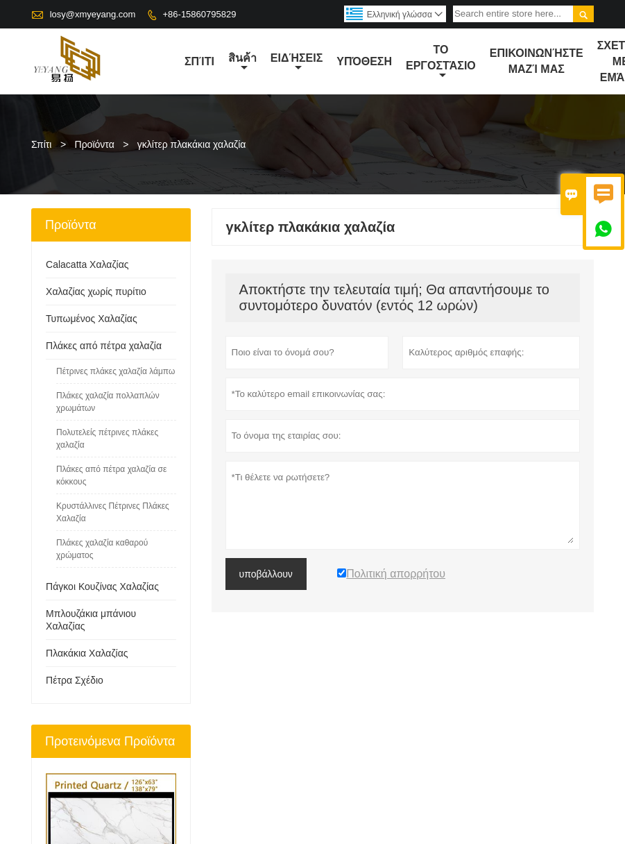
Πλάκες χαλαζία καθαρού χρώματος (102, 549)
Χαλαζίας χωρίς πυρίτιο (96, 291)
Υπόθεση (364, 61)
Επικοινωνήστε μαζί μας (536, 61)
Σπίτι (41, 144)
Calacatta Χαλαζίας (87, 264)
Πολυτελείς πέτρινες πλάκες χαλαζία (107, 439)
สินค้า (242, 62)
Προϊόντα (94, 144)
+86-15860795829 (200, 14)
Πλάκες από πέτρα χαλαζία (104, 345)
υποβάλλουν (266, 574)
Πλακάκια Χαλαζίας (87, 653)
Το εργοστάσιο (441, 62)
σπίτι (199, 61)
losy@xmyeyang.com (93, 14)
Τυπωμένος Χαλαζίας (91, 318)
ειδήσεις (297, 62)
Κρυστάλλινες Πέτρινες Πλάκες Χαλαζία (112, 512)
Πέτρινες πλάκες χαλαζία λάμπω (115, 371)
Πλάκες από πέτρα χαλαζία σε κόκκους (111, 475)
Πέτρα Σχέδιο (74, 680)
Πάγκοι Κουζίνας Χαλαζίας (102, 586)
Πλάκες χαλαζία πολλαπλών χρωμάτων (108, 402)
